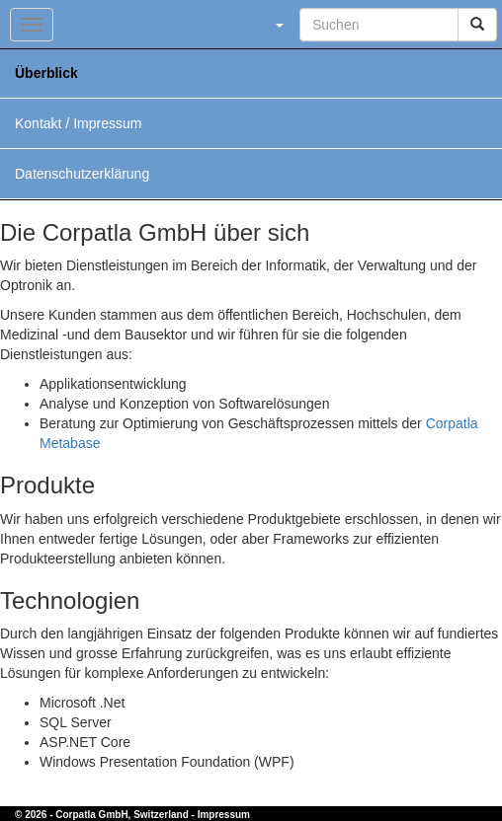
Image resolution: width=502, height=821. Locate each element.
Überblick (46, 73)
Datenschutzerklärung (82, 174)
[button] (278, 24)
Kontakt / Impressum (78, 123)
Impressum (224, 814)
